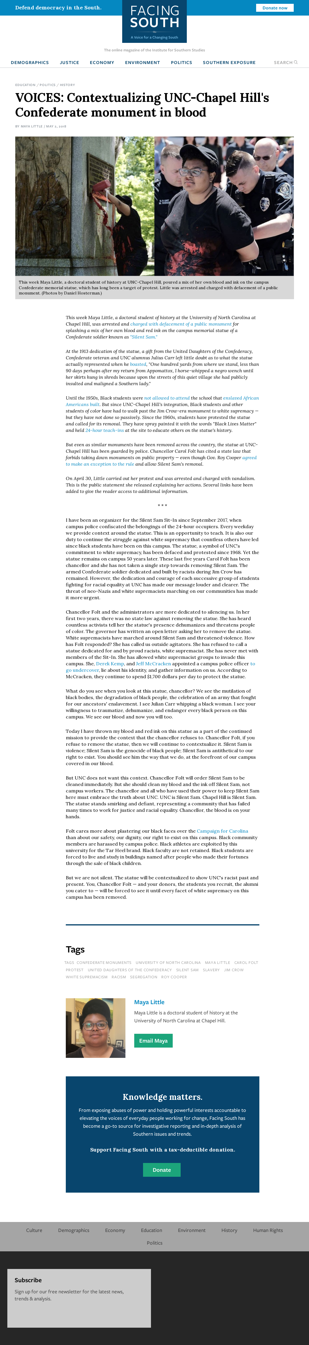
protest (75, 969)
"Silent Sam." (143, 337)
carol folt (246, 962)
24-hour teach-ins (105, 430)
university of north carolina (168, 962)
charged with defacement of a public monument (181, 324)
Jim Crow (234, 969)
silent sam (187, 969)
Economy (102, 62)
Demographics (30, 62)
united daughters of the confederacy (130, 969)
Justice (69, 62)
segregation (143, 976)
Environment (142, 62)
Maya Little (32, 126)
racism (119, 976)
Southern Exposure (229, 62)
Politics (181, 62)
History (67, 85)
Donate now (275, 8)
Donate (162, 1170)
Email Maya (153, 1040)
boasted (138, 364)
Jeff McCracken (153, 663)
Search (286, 62)
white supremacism (87, 976)
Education (25, 85)
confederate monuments (104, 962)
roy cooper (174, 976)
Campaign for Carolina (222, 831)
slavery (211, 969)
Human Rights (268, 1230)
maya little (217, 962)
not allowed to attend (167, 398)
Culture (34, 1230)
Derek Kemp (110, 663)
